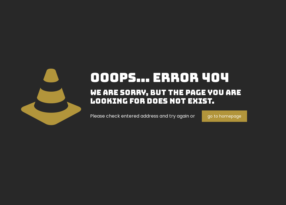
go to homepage (224, 116)
